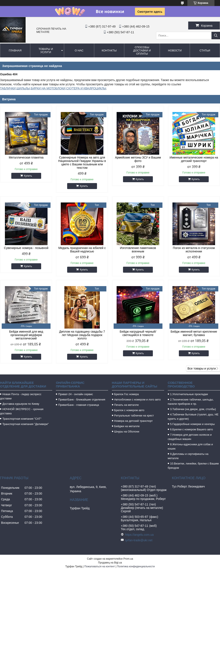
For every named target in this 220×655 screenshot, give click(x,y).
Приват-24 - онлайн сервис (75, 394)
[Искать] (215, 35)
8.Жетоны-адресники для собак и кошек (190, 446)
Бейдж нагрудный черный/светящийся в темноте (138, 333)
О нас (79, 50)
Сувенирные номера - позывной (26, 248)
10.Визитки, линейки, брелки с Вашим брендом (193, 465)
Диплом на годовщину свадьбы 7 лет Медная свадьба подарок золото (82, 335)
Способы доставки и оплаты (142, 50)
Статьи (205, 50)
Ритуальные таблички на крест (134, 415)
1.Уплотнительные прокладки (189, 394)
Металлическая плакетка (26, 157)
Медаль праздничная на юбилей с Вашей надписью (82, 249)
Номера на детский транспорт (133, 420)
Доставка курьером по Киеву (20, 403)
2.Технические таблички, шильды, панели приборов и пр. (191, 401)
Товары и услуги (46, 50)
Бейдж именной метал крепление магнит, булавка (194, 333)
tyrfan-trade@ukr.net (138, 540)
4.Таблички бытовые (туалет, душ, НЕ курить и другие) (193, 416)
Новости (175, 50)
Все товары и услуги (201, 368)
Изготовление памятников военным (138, 249)
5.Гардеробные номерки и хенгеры (192, 424)
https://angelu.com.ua (139, 534)
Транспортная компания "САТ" (21, 418)
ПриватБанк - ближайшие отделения (81, 399)
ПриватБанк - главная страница (78, 404)
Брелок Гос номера (126, 394)
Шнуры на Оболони (126, 431)
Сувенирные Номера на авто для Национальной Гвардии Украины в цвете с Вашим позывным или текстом (82, 162)
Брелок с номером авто (129, 410)
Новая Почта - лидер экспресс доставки (20, 396)
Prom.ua (128, 558)
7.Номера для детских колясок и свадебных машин (190, 437)
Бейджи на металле (127, 426)
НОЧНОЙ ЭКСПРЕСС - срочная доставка (21, 411)
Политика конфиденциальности (136, 566)
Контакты (109, 50)
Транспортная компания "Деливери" (25, 424)
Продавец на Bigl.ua (110, 562)
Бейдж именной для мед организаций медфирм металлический (26, 335)
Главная (15, 50)
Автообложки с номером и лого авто (137, 399)
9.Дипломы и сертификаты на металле (188, 456)
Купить (28, 175)
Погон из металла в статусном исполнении (194, 249)
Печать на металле (126, 404)
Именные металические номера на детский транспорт (194, 159)
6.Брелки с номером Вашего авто (191, 429)
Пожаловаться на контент (99, 566)
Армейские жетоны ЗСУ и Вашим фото (138, 159)
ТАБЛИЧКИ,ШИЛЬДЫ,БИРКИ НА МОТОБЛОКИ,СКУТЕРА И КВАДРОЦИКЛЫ (53, 88)
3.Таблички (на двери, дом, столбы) (193, 409)
